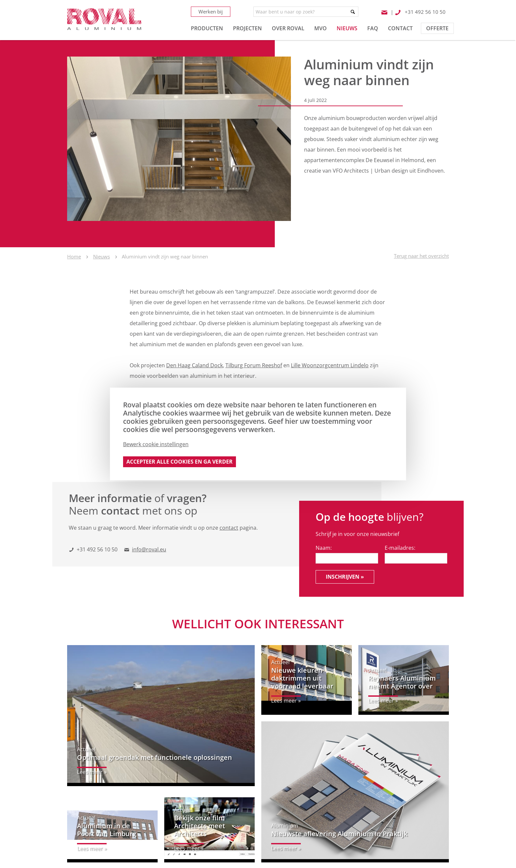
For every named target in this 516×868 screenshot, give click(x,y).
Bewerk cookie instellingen (156, 444)
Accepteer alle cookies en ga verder (179, 461)
